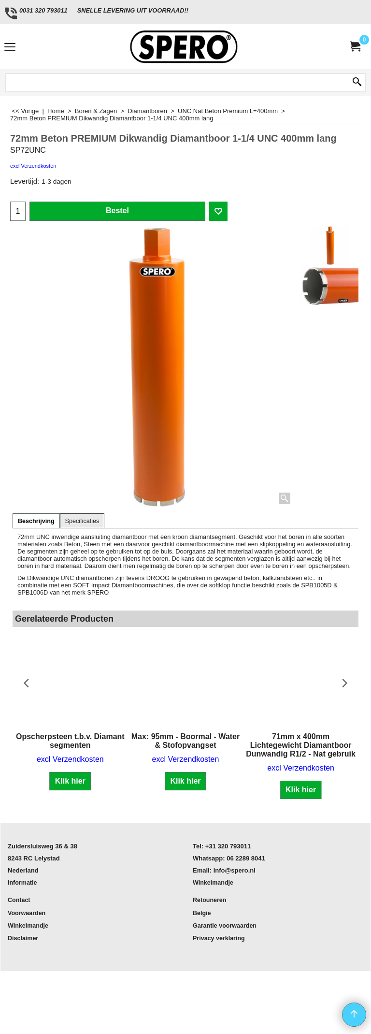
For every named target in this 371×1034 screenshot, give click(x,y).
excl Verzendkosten (33, 166)
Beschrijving (36, 521)
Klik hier (70, 781)
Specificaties (82, 521)
